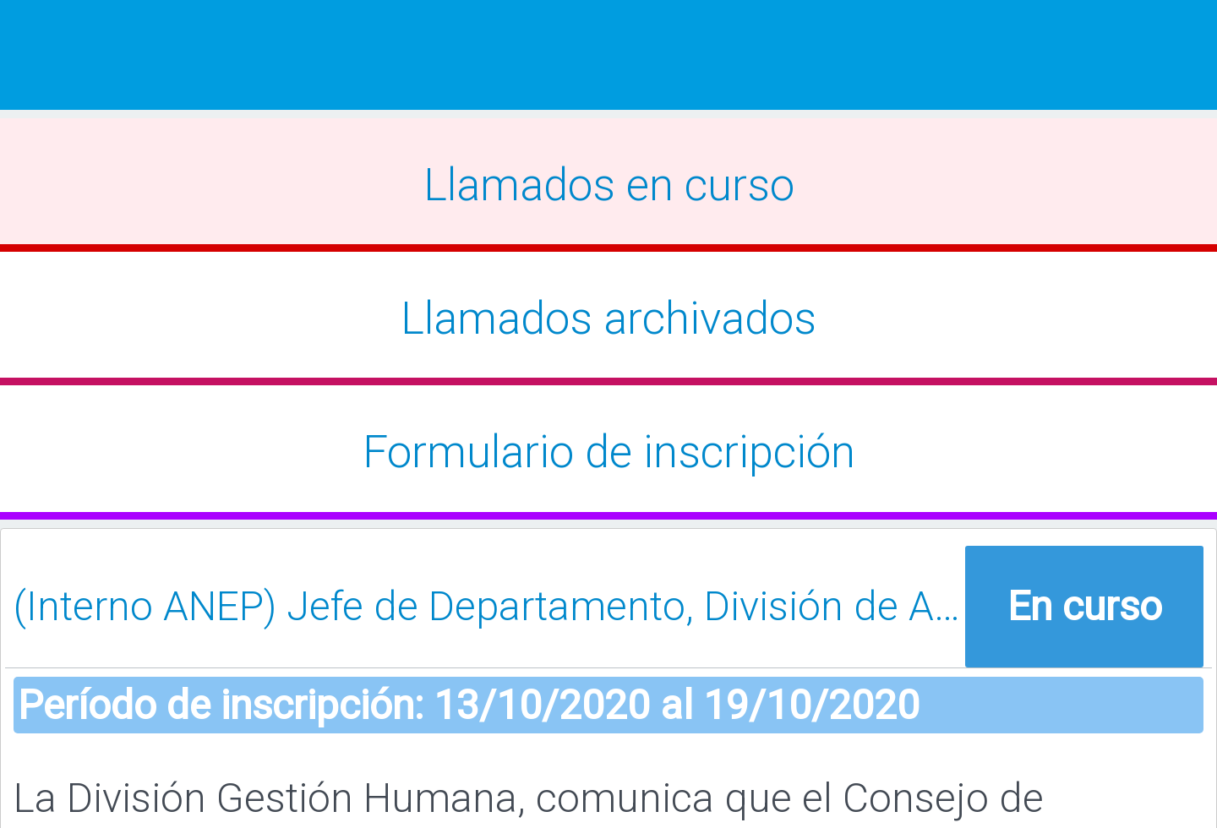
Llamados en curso (608, 185)
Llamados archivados (608, 318)
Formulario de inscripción (609, 452)
